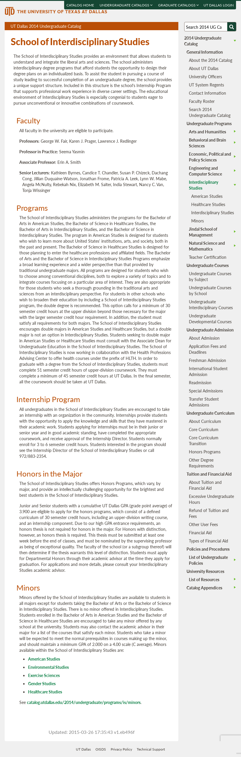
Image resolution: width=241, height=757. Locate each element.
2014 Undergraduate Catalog (202, 41)
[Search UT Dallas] (210, 26)
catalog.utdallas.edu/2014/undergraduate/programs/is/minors (84, 702)
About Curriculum (205, 421)
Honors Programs (205, 452)
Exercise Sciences (44, 675)
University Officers (205, 76)
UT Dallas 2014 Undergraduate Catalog (94, 26)
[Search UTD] (231, 26)
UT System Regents (206, 85)
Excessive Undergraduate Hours (211, 499)
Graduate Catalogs (178, 5)
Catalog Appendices (204, 588)
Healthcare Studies (45, 692)
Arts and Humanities (207, 132)
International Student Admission (208, 371)
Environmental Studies (48, 667)
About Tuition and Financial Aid (205, 485)
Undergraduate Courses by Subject (210, 276)
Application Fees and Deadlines (207, 349)
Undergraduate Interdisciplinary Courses (211, 304)
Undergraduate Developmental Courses (210, 318)
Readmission (200, 382)
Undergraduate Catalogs (126, 5)
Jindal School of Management (203, 232)
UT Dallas (83, 749)
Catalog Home (80, 5)
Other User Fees (203, 524)
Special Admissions (206, 391)
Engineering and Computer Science (205, 171)
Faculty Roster (202, 101)
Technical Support (151, 749)
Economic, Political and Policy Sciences (210, 157)
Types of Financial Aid (208, 541)
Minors (197, 221)
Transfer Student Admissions (204, 402)
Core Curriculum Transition (203, 440)
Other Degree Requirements (201, 463)
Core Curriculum (203, 429)
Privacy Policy (121, 749)
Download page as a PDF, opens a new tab (152, 26)
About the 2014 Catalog (210, 60)
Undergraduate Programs (209, 123)
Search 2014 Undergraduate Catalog (209, 112)
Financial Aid (200, 532)
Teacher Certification (207, 257)
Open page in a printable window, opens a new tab (166, 26)
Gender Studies (42, 683)
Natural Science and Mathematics (207, 246)
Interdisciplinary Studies (212, 212)
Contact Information (207, 93)
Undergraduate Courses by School (210, 290)
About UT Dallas (203, 68)
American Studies (44, 659)
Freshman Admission (207, 360)
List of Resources (204, 579)
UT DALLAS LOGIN (219, 5)
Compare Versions (172, 26)
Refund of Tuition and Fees (209, 513)
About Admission (204, 338)
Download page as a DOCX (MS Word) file (159, 26)
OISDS (100, 749)
